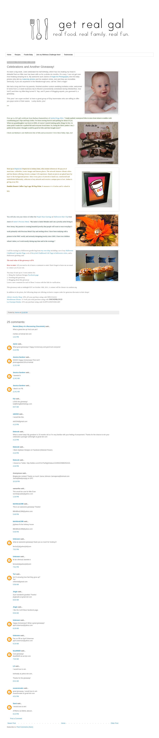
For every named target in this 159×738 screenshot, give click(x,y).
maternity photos (28, 79)
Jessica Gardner (19, 357)
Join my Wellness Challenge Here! (48, 55)
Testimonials (68, 55)
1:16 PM (16, 497)
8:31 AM (16, 681)
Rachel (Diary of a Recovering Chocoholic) (29, 326)
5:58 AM (16, 584)
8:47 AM (16, 407)
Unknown (16, 539)
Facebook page (33, 275)
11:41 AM (16, 378)
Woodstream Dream (14, 299)
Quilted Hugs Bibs (56, 118)
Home (9, 55)
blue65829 (17, 651)
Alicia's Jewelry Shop (14, 297)
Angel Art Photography (60, 77)
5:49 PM (16, 514)
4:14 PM (16, 453)
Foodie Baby (28, 55)
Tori (14, 574)
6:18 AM (16, 628)
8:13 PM (16, 714)
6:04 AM (16, 613)
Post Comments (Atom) (25, 727)
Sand (15, 703)
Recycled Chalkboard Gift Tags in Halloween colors (49, 253)
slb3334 (16, 414)
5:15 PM (16, 350)
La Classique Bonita (14, 302)
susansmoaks (18, 688)
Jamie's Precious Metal (21, 222)
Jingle (15, 592)
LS (14, 666)
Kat (14, 399)
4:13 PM (16, 424)
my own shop (45, 251)
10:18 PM (16, 481)
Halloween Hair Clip (61, 217)
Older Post (114, 723)
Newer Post (12, 723)
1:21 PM (16, 337)
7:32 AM (16, 659)
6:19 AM (16, 644)
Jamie (15, 344)
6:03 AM (16, 600)
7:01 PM (16, 549)
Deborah (16, 432)
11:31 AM (16, 365)
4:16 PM (16, 466)
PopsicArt (18, 169)
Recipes (17, 55)
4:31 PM (16, 696)
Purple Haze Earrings (44, 217)
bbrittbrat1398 (18, 504)
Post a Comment (16, 719)
